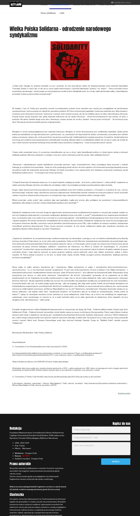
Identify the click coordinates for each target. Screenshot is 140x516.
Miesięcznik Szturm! (60, 4)
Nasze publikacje (48, 13)
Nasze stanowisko (107, 4)
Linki (62, 13)
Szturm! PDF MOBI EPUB (84, 4)
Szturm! (44, 4)
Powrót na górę (124, 393)
